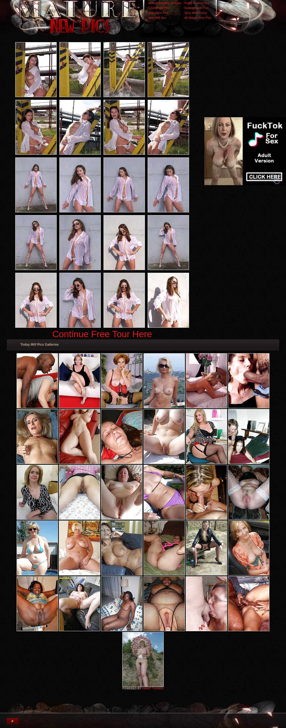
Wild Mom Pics (158, 12)
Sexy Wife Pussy (195, 12)
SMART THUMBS (152, 688)
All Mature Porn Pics (198, 17)
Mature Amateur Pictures (164, 3)
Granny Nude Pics (196, 8)
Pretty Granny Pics (196, 3)
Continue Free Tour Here (102, 334)
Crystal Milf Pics (159, 8)
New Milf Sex (157, 17)
